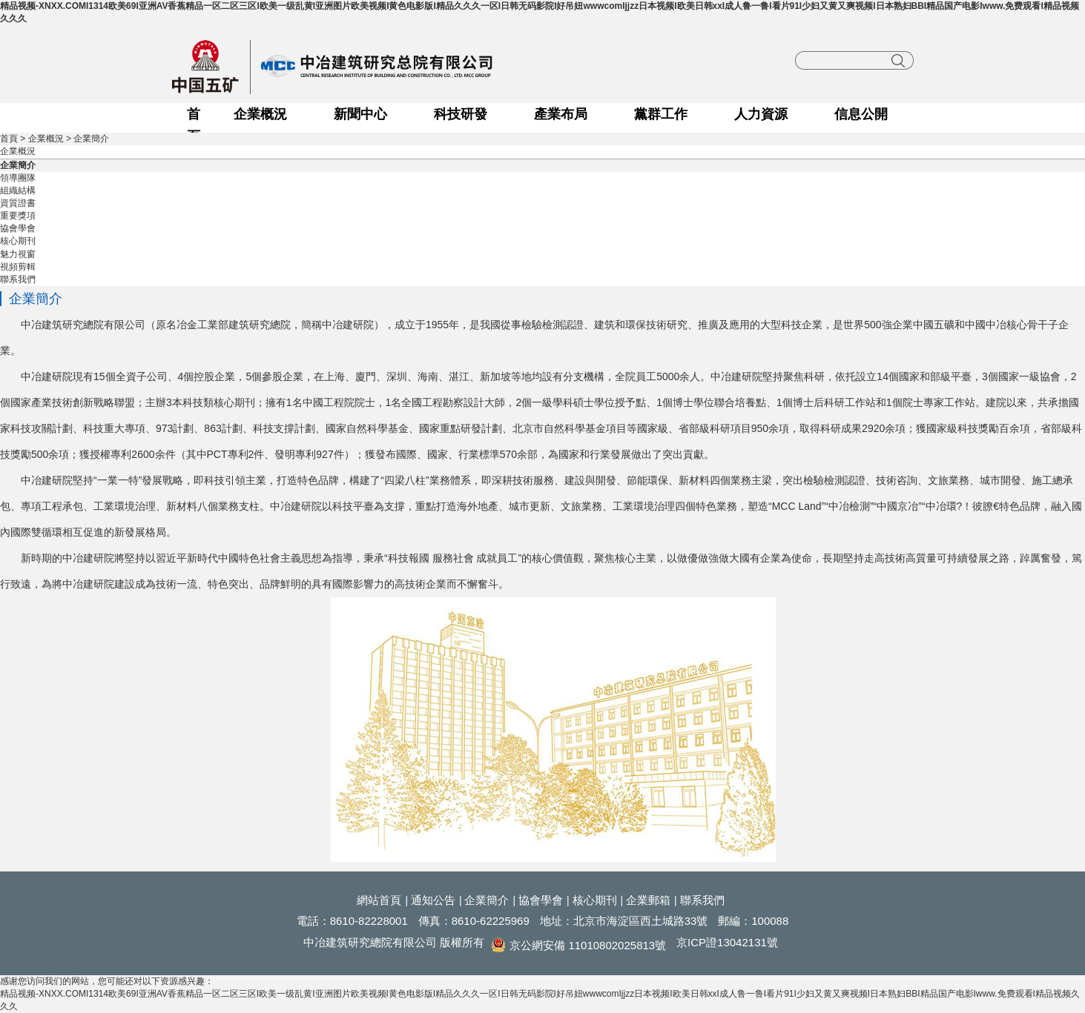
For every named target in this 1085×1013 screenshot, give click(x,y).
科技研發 (460, 114)
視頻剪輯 (18, 267)
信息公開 (861, 114)
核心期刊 (18, 241)
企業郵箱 (648, 900)
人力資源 (761, 114)
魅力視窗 (18, 254)
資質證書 (18, 203)
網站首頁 (379, 900)
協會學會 (18, 228)
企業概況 (260, 114)
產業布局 (560, 114)
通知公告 (433, 900)
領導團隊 (18, 178)
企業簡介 (91, 138)
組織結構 (18, 190)
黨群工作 (660, 114)
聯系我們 (18, 279)
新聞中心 (360, 114)
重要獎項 (18, 215)
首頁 (193, 116)
